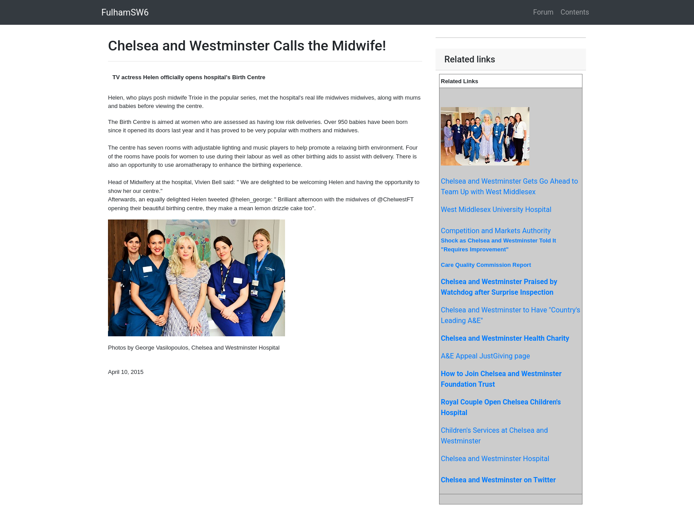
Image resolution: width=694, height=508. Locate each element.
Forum (543, 12)
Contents (575, 12)
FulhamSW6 (125, 12)
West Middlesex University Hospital (496, 209)
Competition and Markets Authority (496, 231)
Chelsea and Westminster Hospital (495, 458)
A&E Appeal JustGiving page (485, 356)
